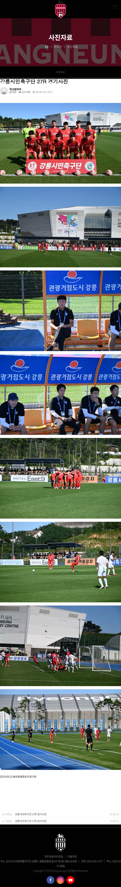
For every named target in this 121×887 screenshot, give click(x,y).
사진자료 (60, 72)
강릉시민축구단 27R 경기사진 (31, 814)
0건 (12, 92)
